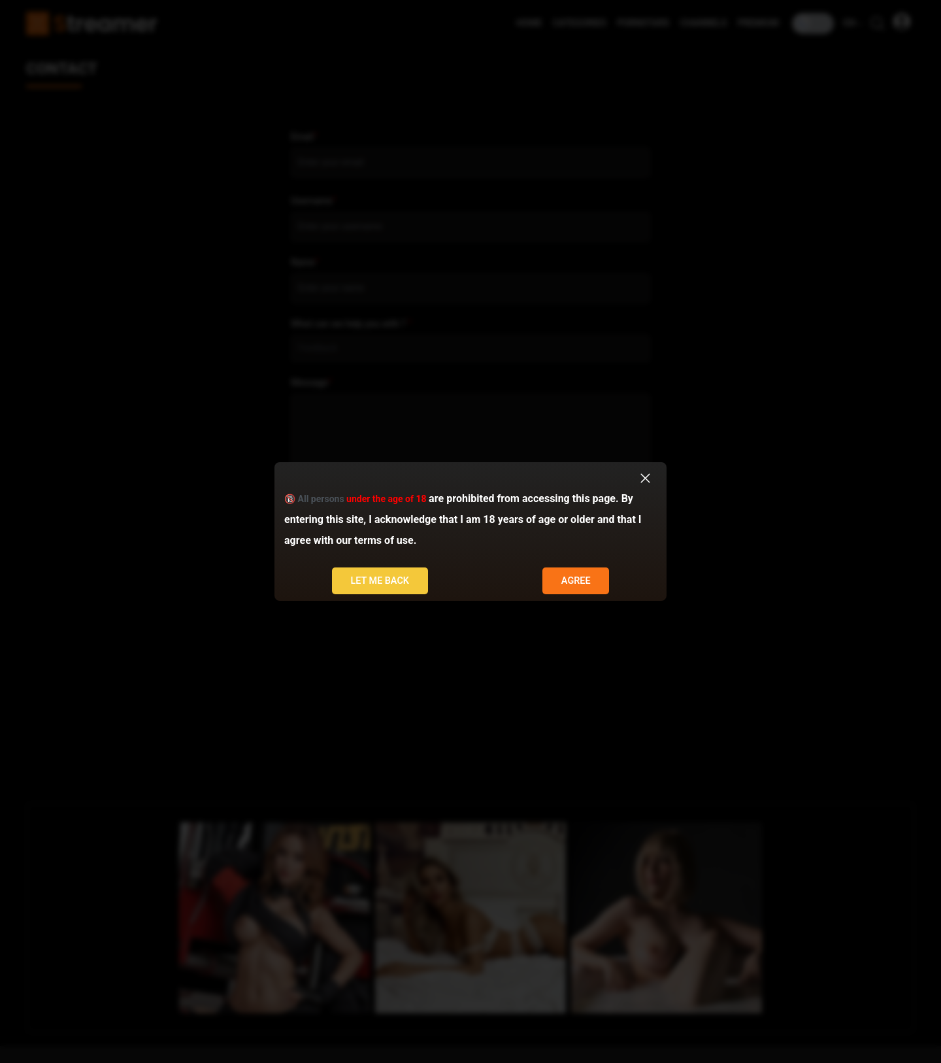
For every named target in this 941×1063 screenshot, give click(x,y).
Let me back (379, 581)
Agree (576, 581)
